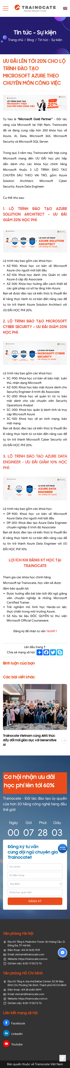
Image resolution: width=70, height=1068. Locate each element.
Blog (30, 40)
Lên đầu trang (35, 647)
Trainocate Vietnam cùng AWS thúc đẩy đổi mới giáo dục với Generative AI (29, 740)
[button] (62, 718)
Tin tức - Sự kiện (50, 40)
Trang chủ (15, 40)
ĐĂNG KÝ (35, 901)
